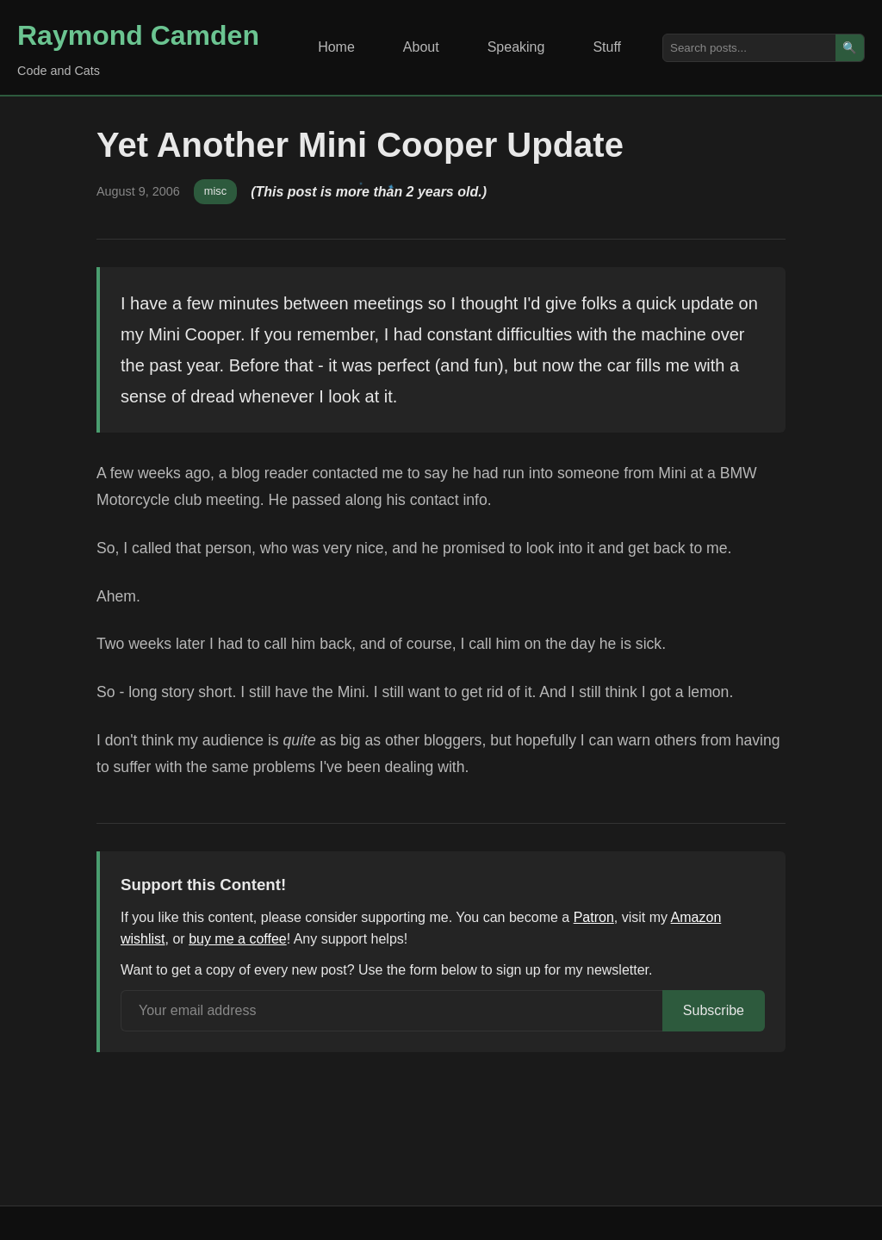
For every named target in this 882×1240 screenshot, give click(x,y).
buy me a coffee (238, 939)
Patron (594, 917)
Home (336, 47)
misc (215, 190)
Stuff (607, 47)
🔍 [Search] (849, 47)
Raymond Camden (138, 35)
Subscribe (713, 1010)
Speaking (516, 47)
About (421, 47)
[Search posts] (749, 47)
